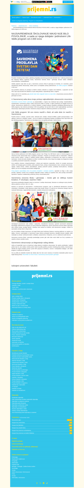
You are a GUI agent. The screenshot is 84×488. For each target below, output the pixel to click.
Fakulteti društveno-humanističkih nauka (22, 355)
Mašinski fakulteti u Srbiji (18, 361)
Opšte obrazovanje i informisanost (21, 472)
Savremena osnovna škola (18, 102)
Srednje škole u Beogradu (19, 300)
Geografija (14, 461)
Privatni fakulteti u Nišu (18, 381)
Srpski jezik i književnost (18, 459)
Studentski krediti (16, 340)
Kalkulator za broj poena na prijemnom (22, 320)
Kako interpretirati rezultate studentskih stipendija (25, 399)
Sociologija (15, 468)
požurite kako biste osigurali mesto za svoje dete (42, 94)
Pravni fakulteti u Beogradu (19, 366)
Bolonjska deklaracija (17, 337)
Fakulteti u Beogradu (17, 377)
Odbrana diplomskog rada (19, 329)
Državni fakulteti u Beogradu (19, 379)
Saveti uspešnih (16, 339)
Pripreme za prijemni (17, 315)
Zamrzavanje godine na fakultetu (20, 344)
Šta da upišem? (17, 18)
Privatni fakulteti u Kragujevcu (19, 383)
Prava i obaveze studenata (19, 335)
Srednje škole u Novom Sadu (19, 302)
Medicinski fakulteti (17, 368)
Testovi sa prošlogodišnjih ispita (20, 316)
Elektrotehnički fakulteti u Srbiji (20, 359)
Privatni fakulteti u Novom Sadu (20, 375)
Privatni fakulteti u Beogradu (19, 372)
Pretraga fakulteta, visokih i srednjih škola (23, 283)
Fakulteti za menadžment (18, 390)
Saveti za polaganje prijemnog (20, 21)
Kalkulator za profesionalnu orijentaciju (22, 289)
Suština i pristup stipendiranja (19, 411)
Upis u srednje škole (17, 296)
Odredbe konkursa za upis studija (21, 333)
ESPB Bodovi (15, 346)
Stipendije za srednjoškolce (19, 407)
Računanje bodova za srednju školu (21, 307)
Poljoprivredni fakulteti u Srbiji (19, 362)
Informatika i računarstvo (18, 478)
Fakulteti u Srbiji (16, 285)
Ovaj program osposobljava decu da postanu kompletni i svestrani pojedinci (32, 171)
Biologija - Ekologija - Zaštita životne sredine (23, 466)
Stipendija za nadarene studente (20, 401)
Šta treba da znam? (37, 18)
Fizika (13, 474)
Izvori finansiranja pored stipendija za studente (24, 412)
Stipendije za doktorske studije (20, 405)
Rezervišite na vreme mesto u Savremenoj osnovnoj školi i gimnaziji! (41, 255)
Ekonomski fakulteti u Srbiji (19, 364)
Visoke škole (15, 287)
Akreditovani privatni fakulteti (19, 353)
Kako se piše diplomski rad (19, 327)
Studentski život (48, 18)
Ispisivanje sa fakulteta (18, 342)
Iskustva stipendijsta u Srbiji (19, 409)
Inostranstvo (58, 18)
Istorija (13, 470)
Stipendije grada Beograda (19, 403)
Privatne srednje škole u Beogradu (21, 298)
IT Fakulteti (15, 387)
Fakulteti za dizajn (16, 389)
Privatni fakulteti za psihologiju (20, 370)
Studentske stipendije (17, 398)
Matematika (15, 463)
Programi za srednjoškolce (36, 21)
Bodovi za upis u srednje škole (20, 306)
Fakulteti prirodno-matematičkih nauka (22, 357)
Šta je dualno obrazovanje (19, 331)
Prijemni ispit (26, 18)
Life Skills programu (62, 86)
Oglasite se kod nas (68, 1)
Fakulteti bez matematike (18, 385)
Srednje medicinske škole (18, 304)
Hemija (14, 476)
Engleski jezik (15, 465)
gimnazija (30, 102)
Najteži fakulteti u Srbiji (18, 374)
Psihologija (15, 457)
